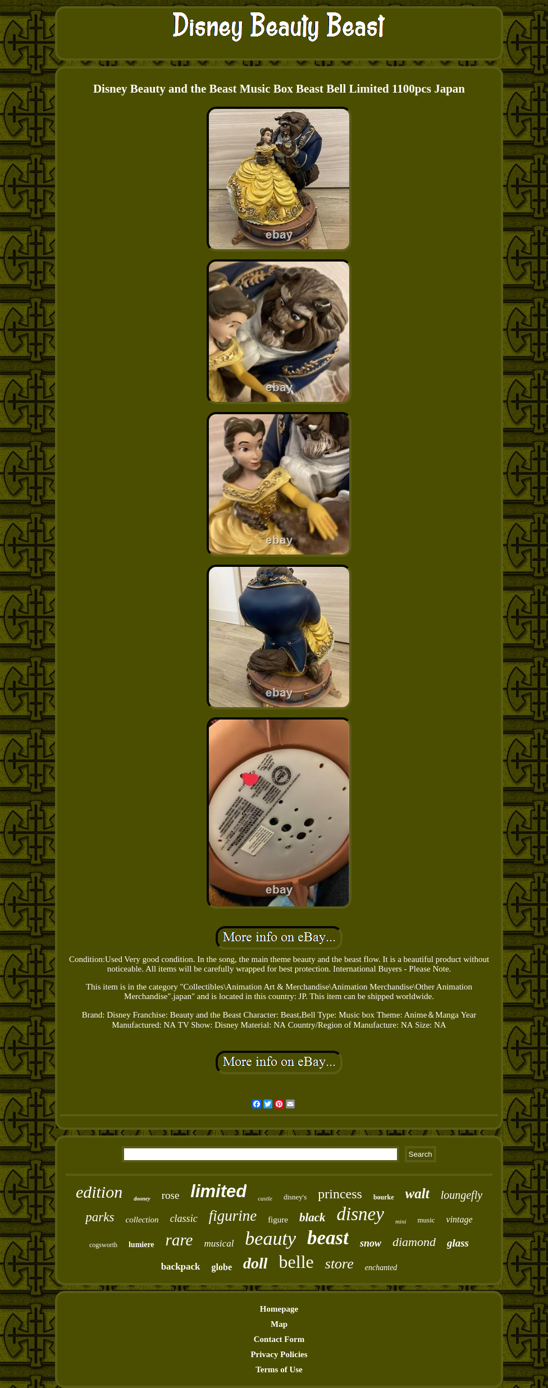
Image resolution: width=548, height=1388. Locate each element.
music (426, 1220)
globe (222, 1267)
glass (458, 1243)
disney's (295, 1197)
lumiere (141, 1244)
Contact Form (279, 1339)
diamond (414, 1242)
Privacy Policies (278, 1354)
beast (328, 1238)
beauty (270, 1238)
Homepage (279, 1308)
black (312, 1217)
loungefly (461, 1195)
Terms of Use (279, 1369)
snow (370, 1243)
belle (296, 1262)
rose (171, 1195)
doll (255, 1263)
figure (278, 1219)
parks (99, 1217)
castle (265, 1198)
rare (179, 1240)
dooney (142, 1198)
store (339, 1264)
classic (184, 1218)
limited (218, 1191)
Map (279, 1324)
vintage (459, 1219)
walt (417, 1193)
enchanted (381, 1267)
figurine (233, 1215)
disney (360, 1214)
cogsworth (103, 1245)
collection (141, 1219)
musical (219, 1243)
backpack (180, 1266)
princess (340, 1194)
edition (99, 1192)
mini (401, 1221)
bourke (383, 1197)
